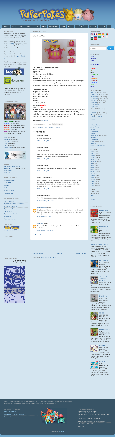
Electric (93, 157)
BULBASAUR (103, 226)
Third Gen (94, 97)
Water (92, 185)
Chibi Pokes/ (95, 117)
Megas (93, 129)
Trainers (93, 143)
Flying (92, 165)
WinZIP (6, 188)
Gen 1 (70, 26)
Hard (92, 60)
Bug (92, 151)
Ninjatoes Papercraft (10, 206)
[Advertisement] (16, 317)
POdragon (94, 78)
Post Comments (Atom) (48, 258)
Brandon (40, 127)
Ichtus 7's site (8, 211)
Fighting (93, 161)
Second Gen (94, 95)
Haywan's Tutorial (9, 417)
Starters (93, 123)
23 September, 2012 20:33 (45, 159)
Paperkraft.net (8, 209)
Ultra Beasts (94, 139)
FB (21, 26)
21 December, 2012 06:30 (45, 231)
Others (93, 86)
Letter (46, 120)
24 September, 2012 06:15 (45, 171)
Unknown (40, 223)
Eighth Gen (94, 107)
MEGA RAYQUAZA (103, 296)
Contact (28, 26)
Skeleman (7, 139)
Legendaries (94, 135)
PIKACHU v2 (103, 260)
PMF (92, 76)
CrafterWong (8, 147)
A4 (42, 120)
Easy (45, 127)
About (14, 26)
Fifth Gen (93, 101)
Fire (52, 127)
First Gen (93, 92)
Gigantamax (94, 131)
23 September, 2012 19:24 (45, 141)
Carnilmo (6, 141)
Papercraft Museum (10, 219)
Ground (93, 171)
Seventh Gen (95, 105)
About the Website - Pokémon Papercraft (105, 278)
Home (6, 26)
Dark (92, 153)
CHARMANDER (104, 329)
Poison (93, 177)
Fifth (49, 127)
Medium (57, 127)
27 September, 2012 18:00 (45, 201)
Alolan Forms (95, 127)
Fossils (93, 133)
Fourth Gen (94, 99)
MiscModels (53, 26)
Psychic (93, 179)
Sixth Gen (94, 103)
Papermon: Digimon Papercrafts (14, 203)
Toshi (5, 137)
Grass (92, 169)
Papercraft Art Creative (11, 214)
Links (37, 26)
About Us (7, 172)
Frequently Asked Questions (100, 244)
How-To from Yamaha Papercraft (14, 414)
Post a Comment (40, 235)
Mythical (93, 137)
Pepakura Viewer (9, 180)
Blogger (61, 431)
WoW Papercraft (9, 201)
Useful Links (8, 170)
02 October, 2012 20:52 (44, 217)
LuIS (5, 145)
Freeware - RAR (9, 190)
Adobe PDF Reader (10, 183)
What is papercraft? (10, 412)
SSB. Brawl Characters (98, 145)
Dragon (93, 155)
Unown (93, 141)
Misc (44, 26)
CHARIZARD (103, 210)
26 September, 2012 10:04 (45, 189)
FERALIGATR (103, 362)
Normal (93, 175)
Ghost (92, 167)
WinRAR (6, 185)
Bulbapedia (7, 216)
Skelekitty (94, 80)
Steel (92, 183)
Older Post (81, 253)
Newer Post (37, 253)
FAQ (63, 26)
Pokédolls (94, 113)
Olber (5, 143)
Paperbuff (94, 82)
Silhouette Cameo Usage (12, 166)
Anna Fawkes (42, 207)
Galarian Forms (95, 125)
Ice (91, 173)
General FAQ (8, 168)
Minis (92, 115)
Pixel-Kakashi (95, 74)
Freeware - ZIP (8, 193)
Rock (92, 181)
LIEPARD (102, 345)
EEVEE (101, 313)
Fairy (92, 159)
